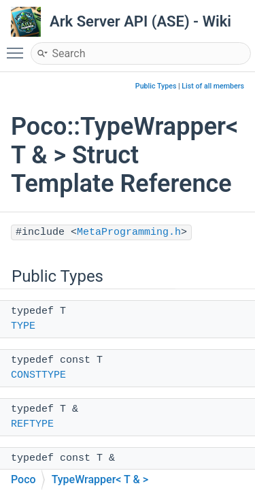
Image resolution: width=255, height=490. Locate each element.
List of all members (213, 86)
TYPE (23, 326)
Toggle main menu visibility (18, 47)
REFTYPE (32, 424)
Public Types (156, 86)
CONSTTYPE (38, 375)
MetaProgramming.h (129, 232)
